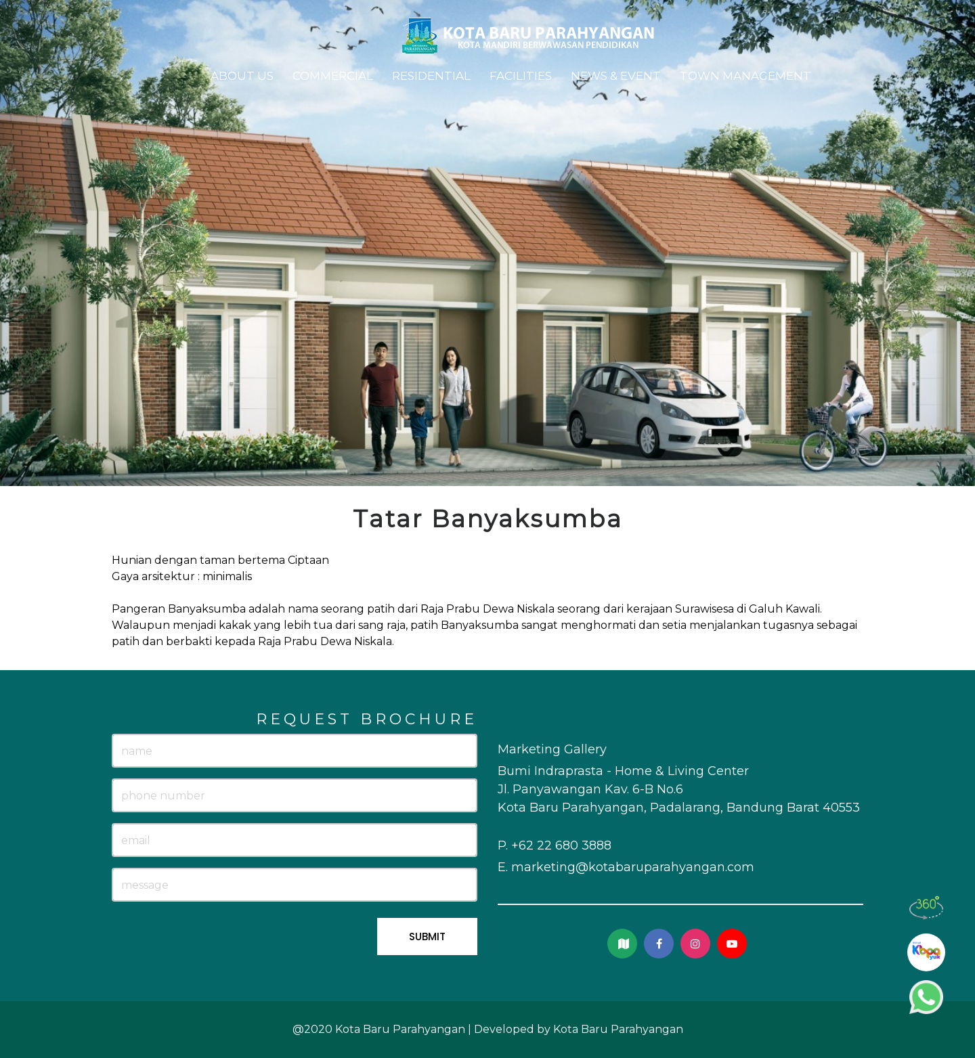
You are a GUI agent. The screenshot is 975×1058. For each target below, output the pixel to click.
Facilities (521, 76)
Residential (431, 76)
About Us (242, 76)
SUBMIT (427, 936)
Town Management (745, 76)
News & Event (616, 76)
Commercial (332, 76)
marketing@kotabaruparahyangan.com (632, 867)
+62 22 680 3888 (561, 845)
